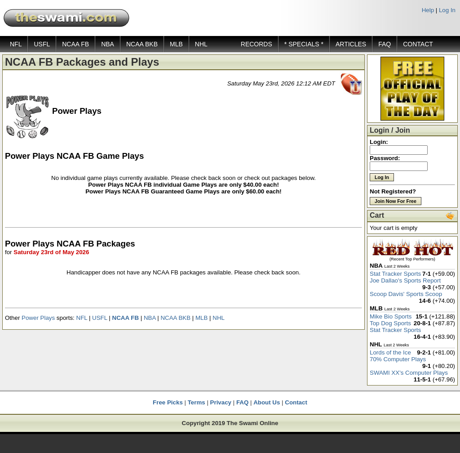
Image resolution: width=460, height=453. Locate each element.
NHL (201, 44)
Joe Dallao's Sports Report (405, 280)
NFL (16, 44)
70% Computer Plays (398, 359)
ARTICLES (351, 44)
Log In (447, 10)
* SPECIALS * (303, 44)
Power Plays (38, 317)
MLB (176, 44)
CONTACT (418, 44)
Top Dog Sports (390, 323)
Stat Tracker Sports (395, 273)
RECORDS (256, 44)
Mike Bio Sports (390, 316)
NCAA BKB (142, 44)
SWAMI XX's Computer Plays (409, 372)
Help (428, 10)
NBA (107, 44)
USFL (42, 44)
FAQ (384, 44)
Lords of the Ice (390, 352)
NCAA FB (75, 44)
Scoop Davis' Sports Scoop (406, 294)
